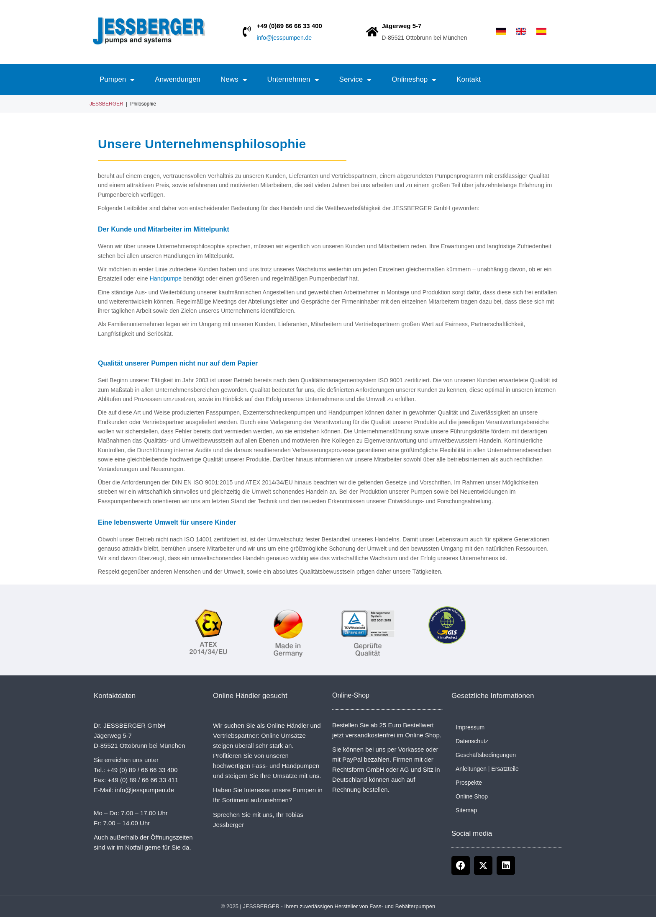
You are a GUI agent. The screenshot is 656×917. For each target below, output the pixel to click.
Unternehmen (293, 80)
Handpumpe (166, 278)
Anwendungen (177, 79)
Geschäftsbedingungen (486, 755)
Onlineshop (414, 80)
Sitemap (466, 810)
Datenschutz (472, 741)
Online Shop (472, 796)
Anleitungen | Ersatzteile (487, 768)
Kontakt (468, 79)
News (233, 80)
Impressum (470, 727)
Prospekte (469, 782)
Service (355, 80)
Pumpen (117, 80)
